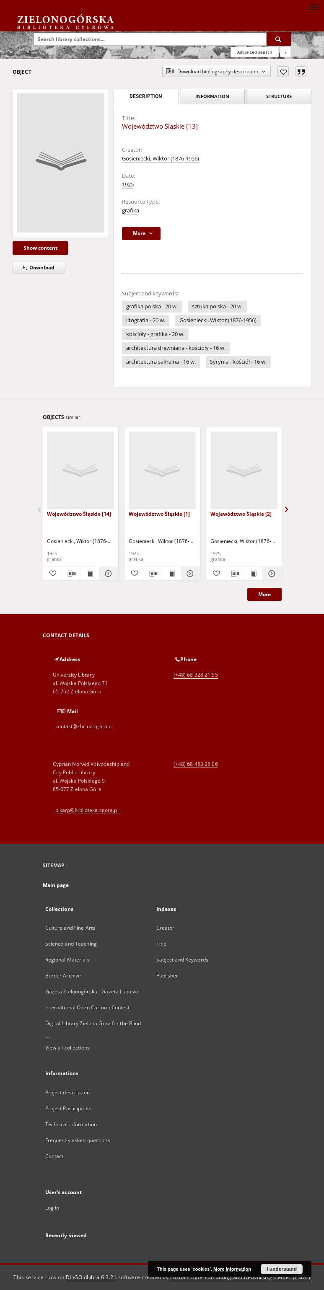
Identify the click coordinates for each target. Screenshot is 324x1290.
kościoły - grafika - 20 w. (155, 334)
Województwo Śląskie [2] (241, 513)
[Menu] (314, 6)
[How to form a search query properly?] (285, 52)
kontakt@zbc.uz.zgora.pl (84, 726)
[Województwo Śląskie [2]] (244, 470)
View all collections (67, 1047)
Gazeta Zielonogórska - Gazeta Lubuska (92, 991)
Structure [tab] (279, 96)
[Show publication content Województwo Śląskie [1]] (171, 573)
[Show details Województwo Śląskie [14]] (107, 573)
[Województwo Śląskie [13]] (60, 163)
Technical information (71, 1124)
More (264, 594)
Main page (56, 885)
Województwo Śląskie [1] (159, 513)
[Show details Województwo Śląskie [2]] (271, 573)
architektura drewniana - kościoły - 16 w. (176, 348)
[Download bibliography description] (71, 573)
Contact (54, 1156)
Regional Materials (67, 959)
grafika (130, 210)
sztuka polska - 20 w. (217, 306)
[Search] (279, 39)
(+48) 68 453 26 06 (196, 764)
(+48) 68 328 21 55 (196, 674)
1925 (128, 184)
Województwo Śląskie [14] (79, 513)
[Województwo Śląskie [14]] (80, 470)
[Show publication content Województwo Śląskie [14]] (89, 573)
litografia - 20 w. (145, 320)
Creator (165, 927)
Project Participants (68, 1108)
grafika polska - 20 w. (152, 306)
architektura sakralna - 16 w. (161, 361)
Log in (52, 1207)
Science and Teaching (71, 943)
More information (232, 1269)
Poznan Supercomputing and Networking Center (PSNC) (240, 1277)
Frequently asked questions (77, 1140)
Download (36, 267)
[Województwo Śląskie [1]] (162, 470)
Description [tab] (146, 96)
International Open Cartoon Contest (87, 1007)
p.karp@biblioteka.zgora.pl (87, 810)
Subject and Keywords (182, 959)
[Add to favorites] (283, 71)
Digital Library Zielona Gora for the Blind (93, 1023)
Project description (67, 1092)
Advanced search (254, 52)
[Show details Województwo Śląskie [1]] (189, 573)
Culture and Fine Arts (70, 927)
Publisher (167, 975)
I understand (282, 1269)
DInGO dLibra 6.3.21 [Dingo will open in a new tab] (91, 1277)
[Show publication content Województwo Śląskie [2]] (253, 573)
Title (161, 943)
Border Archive (63, 975)
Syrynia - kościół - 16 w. (238, 361)
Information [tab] (212, 96)
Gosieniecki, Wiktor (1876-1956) (160, 158)
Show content (40, 247)
